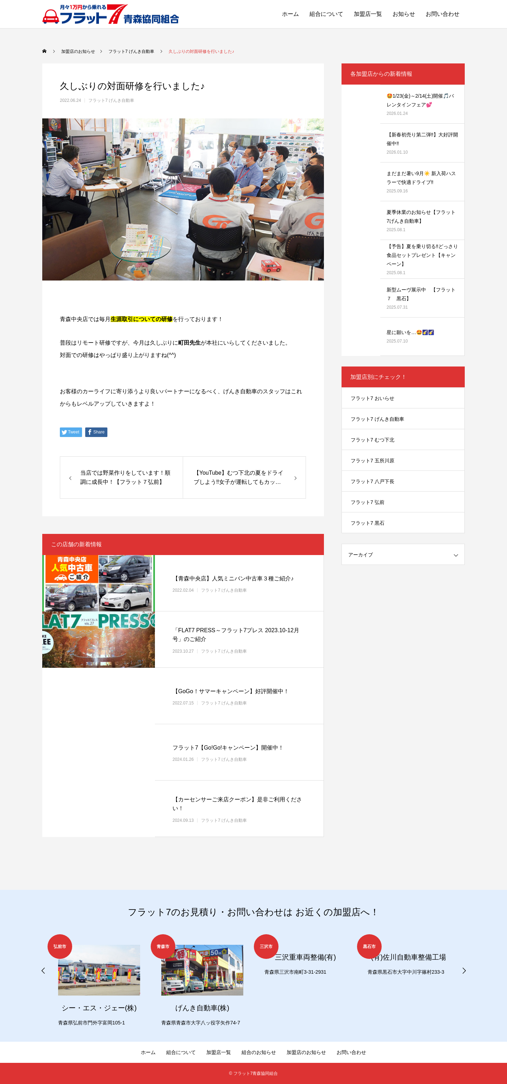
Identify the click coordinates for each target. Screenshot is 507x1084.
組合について (326, 14)
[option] (99, 981)
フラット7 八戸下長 (372, 481)
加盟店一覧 (368, 14)
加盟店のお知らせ (306, 1052)
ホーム (290, 14)
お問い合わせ (442, 14)
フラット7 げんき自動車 (111, 100)
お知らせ (404, 14)
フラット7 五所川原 (372, 460)
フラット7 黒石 (367, 523)
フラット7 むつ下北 (372, 440)
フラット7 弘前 (367, 502)
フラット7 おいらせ (372, 398)
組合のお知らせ (259, 1052)
